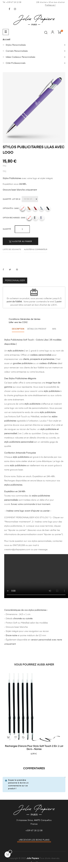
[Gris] (41, 208)
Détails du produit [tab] (36, 329)
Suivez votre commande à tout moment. (31, 503)
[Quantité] (30, 199)
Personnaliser (15, 280)
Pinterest (17, 269)
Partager (3, 269)
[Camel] (28, 208)
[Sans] (22, 208)
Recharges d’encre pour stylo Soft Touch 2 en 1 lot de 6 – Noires (34, 747)
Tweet (10, 269)
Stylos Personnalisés (16, 45)
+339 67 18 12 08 (34, 830)
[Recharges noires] (35, 217)
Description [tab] (17, 329)
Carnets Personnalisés (17, 51)
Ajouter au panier (20, 241)
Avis (55, 329)
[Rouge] (35, 208)
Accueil (6, 40)
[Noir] (47, 208)
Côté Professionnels (15, 63)
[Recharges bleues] (41, 217)
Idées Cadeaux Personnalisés (20, 57)
